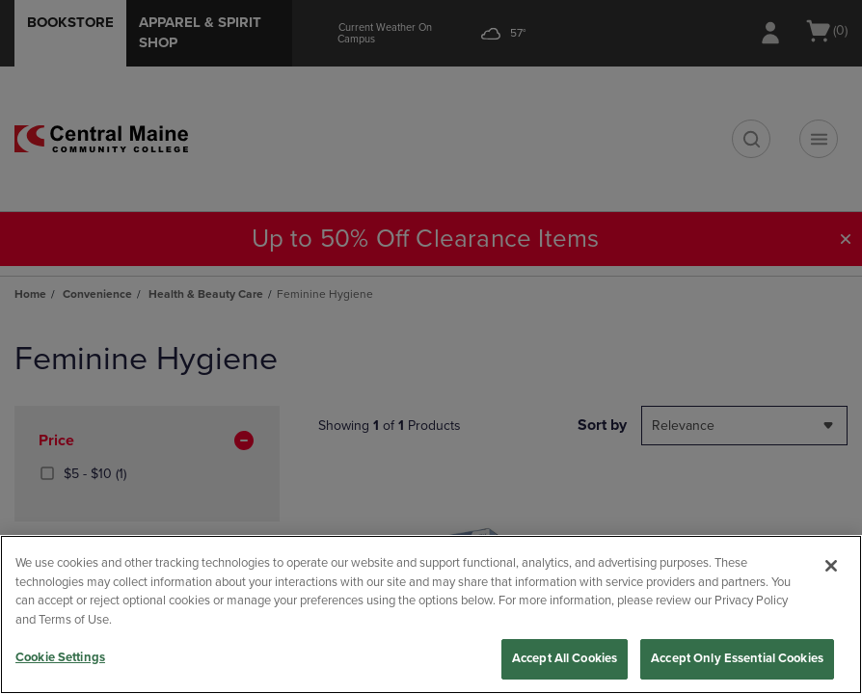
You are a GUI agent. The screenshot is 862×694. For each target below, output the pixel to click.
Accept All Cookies (564, 658)
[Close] (831, 566)
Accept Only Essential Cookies (737, 658)
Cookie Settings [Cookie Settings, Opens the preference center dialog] (60, 657)
